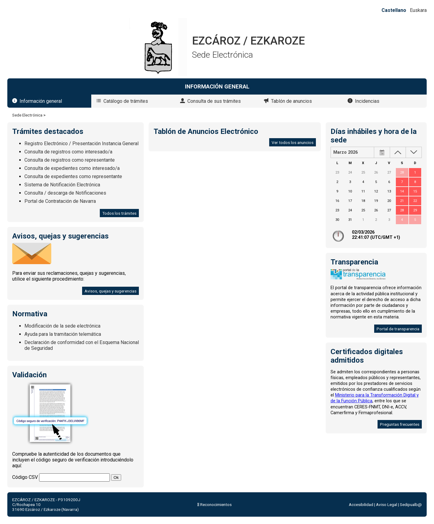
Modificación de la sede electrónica (62, 326)
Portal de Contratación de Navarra (60, 201)
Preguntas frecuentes (399, 424)
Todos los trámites (119, 213)
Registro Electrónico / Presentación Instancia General (81, 143)
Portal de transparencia (398, 328)
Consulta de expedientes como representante (73, 176)
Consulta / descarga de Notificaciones (65, 193)
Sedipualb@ (411, 504)
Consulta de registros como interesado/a (68, 152)
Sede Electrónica (27, 115)
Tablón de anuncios (291, 101)
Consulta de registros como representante (69, 160)
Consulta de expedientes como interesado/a (72, 168)
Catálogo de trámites (125, 101)
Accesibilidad (361, 504)
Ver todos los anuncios (292, 142)
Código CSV (25, 477)
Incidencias (367, 101)
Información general (41, 101)
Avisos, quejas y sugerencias (110, 291)
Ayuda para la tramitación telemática (62, 334)
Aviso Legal (386, 504)
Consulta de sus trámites (214, 101)
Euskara (418, 10)
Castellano (394, 10)
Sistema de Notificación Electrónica (62, 185)
